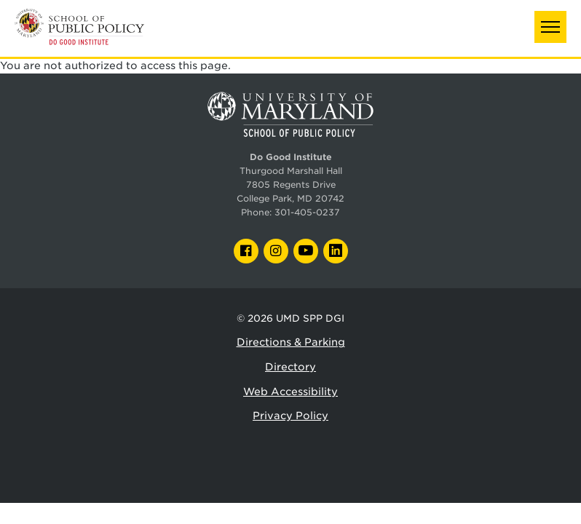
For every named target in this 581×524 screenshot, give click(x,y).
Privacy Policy (290, 415)
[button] (550, 27)
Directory (290, 367)
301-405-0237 (307, 212)
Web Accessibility (290, 391)
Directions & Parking (291, 342)
